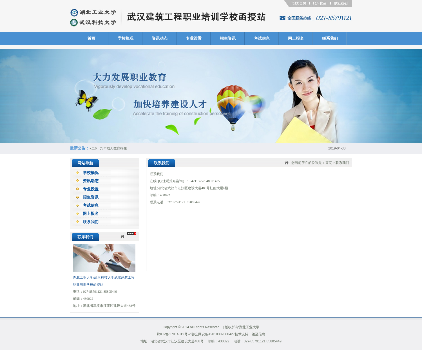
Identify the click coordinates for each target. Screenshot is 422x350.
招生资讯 (228, 38)
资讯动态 (160, 38)
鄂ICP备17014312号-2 (174, 334)
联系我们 (330, 38)
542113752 (197, 181)
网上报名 (296, 38)
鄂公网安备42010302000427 (213, 334)
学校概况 (125, 38)
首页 (91, 38)
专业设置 (194, 38)
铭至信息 (258, 334)
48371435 (213, 181)
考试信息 (262, 38)
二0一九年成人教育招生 (108, 148)
